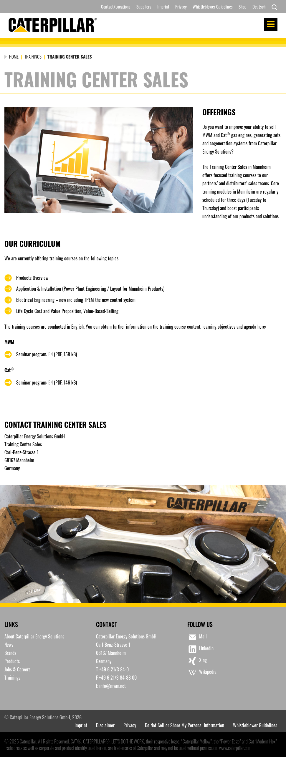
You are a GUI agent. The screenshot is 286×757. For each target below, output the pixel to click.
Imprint (163, 6)
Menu (271, 24)
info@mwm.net (112, 685)
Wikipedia (201, 673)
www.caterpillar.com (235, 747)
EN (50, 354)
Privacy (181, 6)
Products (12, 661)
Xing (197, 661)
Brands (10, 652)
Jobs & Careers (17, 669)
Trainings (33, 56)
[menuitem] (259, 6)
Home (14, 56)
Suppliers (143, 6)
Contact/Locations (115, 6)
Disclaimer (105, 725)
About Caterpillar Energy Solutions (34, 636)
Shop (243, 6)
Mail (197, 637)
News (8, 644)
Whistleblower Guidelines (213, 6)
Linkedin (200, 649)
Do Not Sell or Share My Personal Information (184, 725)
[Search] (273, 6)
